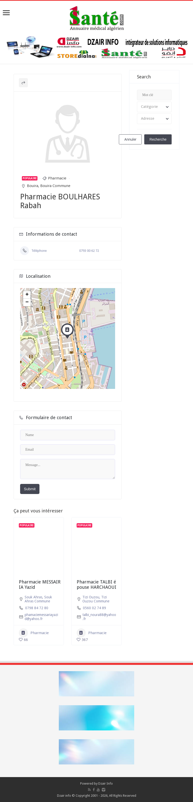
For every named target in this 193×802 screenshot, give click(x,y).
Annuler (130, 139)
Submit (30, 489)
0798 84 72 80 (36, 608)
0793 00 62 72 (89, 251)
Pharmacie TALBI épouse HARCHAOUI (96, 584)
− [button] (27, 302)
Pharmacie (57, 178)
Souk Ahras (33, 597)
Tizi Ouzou (90, 597)
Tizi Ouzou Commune (95, 599)
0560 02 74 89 (94, 608)
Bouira (32, 185)
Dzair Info (105, 783)
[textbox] (154, 107)
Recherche (158, 139)
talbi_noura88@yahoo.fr (99, 617)
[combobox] (154, 107)
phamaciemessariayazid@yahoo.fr (41, 617)
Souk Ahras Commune (38, 599)
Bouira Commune (55, 185)
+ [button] (27, 295)
